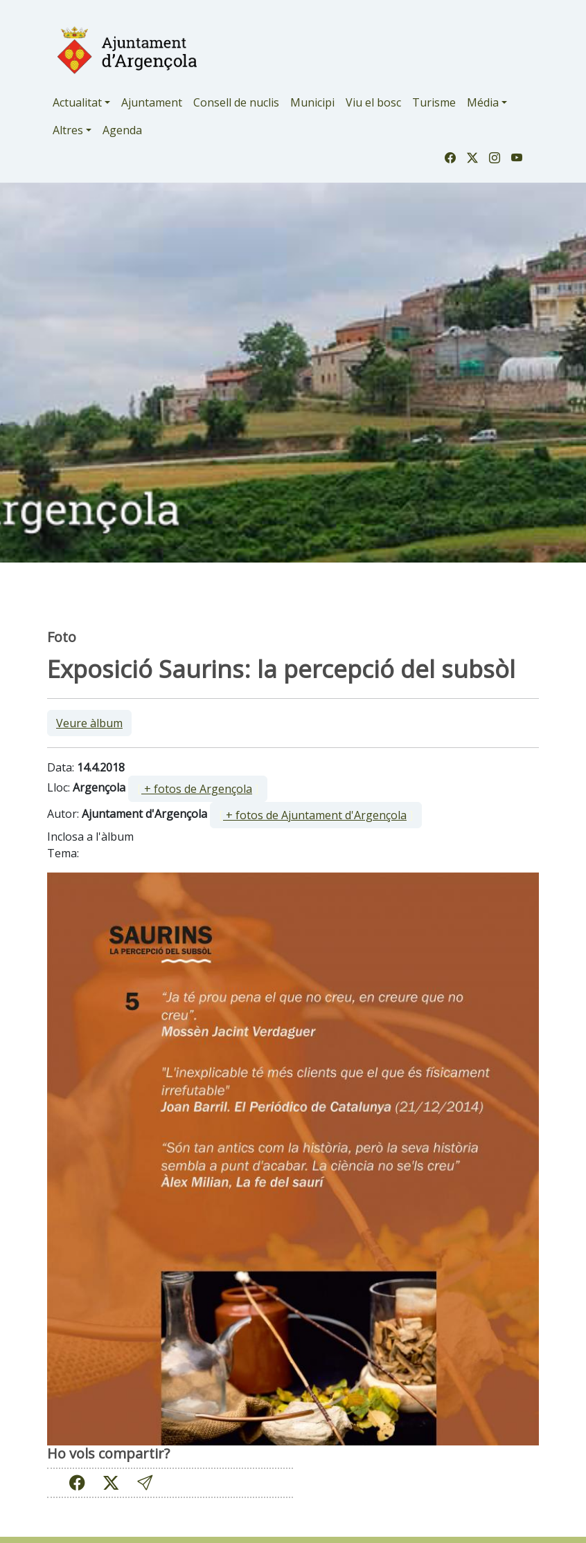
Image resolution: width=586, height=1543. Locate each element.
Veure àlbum (89, 723)
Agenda (122, 130)
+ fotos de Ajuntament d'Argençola (315, 815)
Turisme (434, 102)
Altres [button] (68, 130)
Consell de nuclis (236, 102)
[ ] (197, 788)
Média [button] (483, 102)
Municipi (312, 102)
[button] (144, 1482)
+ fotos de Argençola (196, 788)
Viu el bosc (373, 102)
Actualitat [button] (77, 102)
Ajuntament (151, 102)
